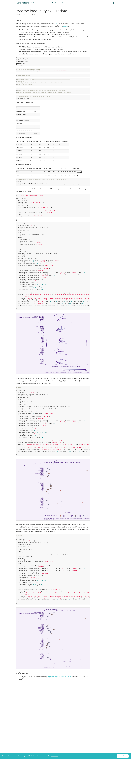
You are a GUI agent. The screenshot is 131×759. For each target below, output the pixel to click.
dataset (65, 26)
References (97, 27)
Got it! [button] (122, 756)
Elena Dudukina (23, 3)
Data (96, 22)
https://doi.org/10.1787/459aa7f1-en (60, 677)
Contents (96, 20)
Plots (96, 25)
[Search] (110, 3)
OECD (56, 24)
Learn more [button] (54, 756)
